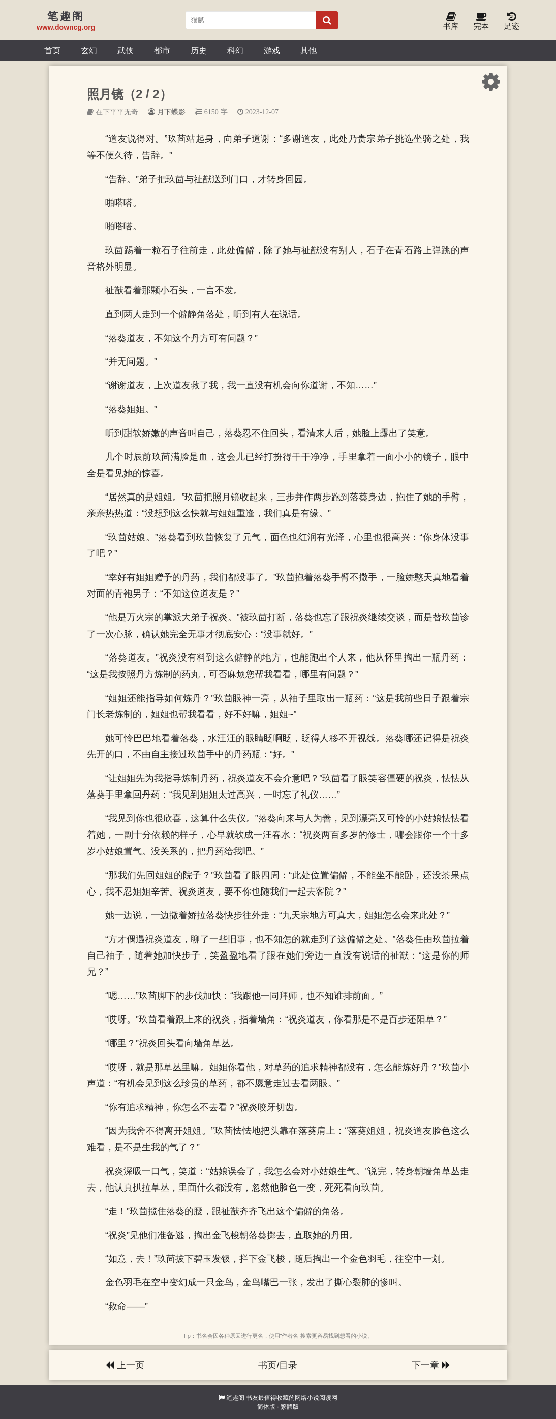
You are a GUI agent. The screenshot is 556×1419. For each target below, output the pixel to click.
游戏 (272, 50)
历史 (199, 50)
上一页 (125, 1365)
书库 (450, 21)
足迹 (511, 21)
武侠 (125, 50)
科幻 (235, 50)
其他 (308, 50)
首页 (52, 50)
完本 (481, 21)
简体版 (266, 1406)
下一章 (431, 1365)
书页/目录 (277, 1365)
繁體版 (290, 1406)
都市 (162, 50)
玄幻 (89, 50)
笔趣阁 (235, 1397)
